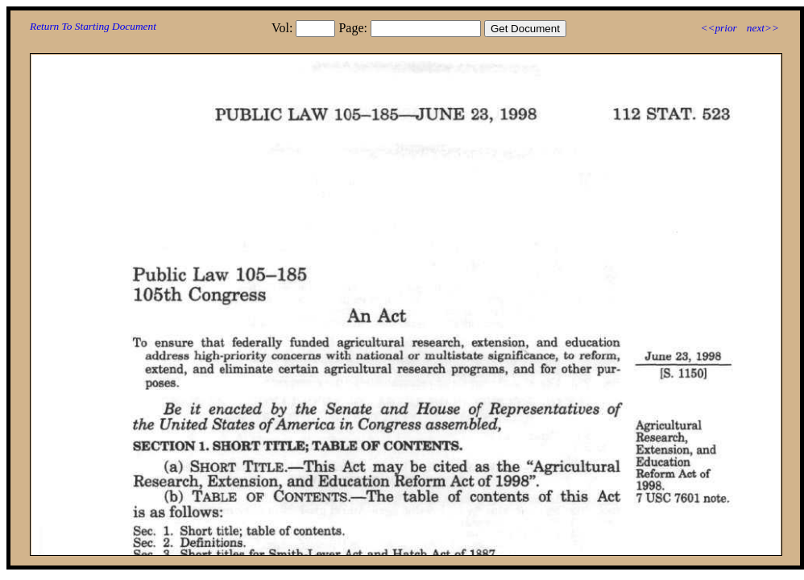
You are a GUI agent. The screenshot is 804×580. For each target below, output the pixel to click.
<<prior (718, 28)
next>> (763, 28)
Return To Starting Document (93, 26)
